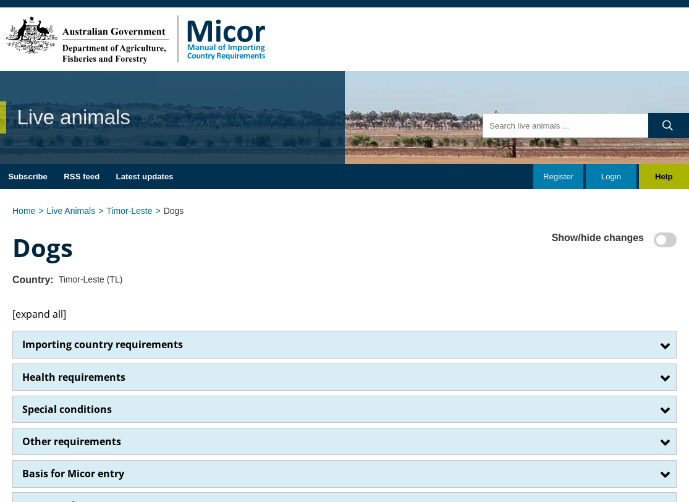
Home (23, 211)
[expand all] (39, 314)
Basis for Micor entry (73, 473)
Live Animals (71, 211)
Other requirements (71, 441)
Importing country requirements (102, 344)
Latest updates (145, 176)
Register (558, 176)
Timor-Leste (129, 211)
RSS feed (81, 176)
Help (664, 176)
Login (611, 176)
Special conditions (67, 409)
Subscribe (28, 176)
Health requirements (73, 377)
